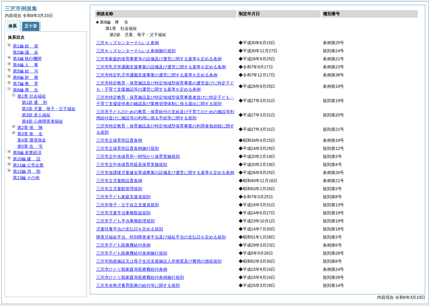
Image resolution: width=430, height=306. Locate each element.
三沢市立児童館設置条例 (119, 180)
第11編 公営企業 (28, 165)
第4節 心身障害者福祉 (42, 121)
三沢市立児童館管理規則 (119, 188)
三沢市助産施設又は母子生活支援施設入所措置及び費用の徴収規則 (159, 261)
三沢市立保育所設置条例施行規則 (127, 148)
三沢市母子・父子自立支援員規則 (127, 204)
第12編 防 (27, 171)
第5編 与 (25, 71)
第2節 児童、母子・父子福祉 (49, 108)
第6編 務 (25, 77)
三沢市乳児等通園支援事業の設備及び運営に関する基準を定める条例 (161, 66)
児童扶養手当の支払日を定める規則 (129, 229)
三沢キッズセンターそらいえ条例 (127, 42)
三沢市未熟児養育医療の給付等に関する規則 (138, 285)
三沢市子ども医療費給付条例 (123, 245)
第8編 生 (25, 89)
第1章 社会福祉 (31, 96)
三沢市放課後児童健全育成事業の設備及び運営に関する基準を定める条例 (165, 172)
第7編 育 (25, 83)
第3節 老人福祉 (36, 115)
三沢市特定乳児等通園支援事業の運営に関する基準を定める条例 (156, 75)
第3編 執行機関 (27, 58)
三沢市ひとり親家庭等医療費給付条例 (131, 269)
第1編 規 (25, 46)
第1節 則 (34, 102)
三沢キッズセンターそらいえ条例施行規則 (136, 50)
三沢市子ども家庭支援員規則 (123, 196)
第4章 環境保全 (31, 140)
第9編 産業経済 (27, 152)
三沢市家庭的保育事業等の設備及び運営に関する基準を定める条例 (159, 58)
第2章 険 (30, 127)
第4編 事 (25, 64)
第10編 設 (27, 158)
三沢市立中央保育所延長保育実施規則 (131, 164)
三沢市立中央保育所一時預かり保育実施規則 (138, 156)
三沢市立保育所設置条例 (119, 140)
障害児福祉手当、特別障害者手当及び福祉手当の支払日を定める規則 (161, 237)
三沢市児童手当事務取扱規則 (123, 212)
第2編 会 (25, 52)
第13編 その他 (26, 177)
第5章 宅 (30, 146)
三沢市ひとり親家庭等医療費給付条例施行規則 (140, 277)
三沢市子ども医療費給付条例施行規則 (131, 253)
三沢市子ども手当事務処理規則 (125, 221)
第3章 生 (30, 133)
